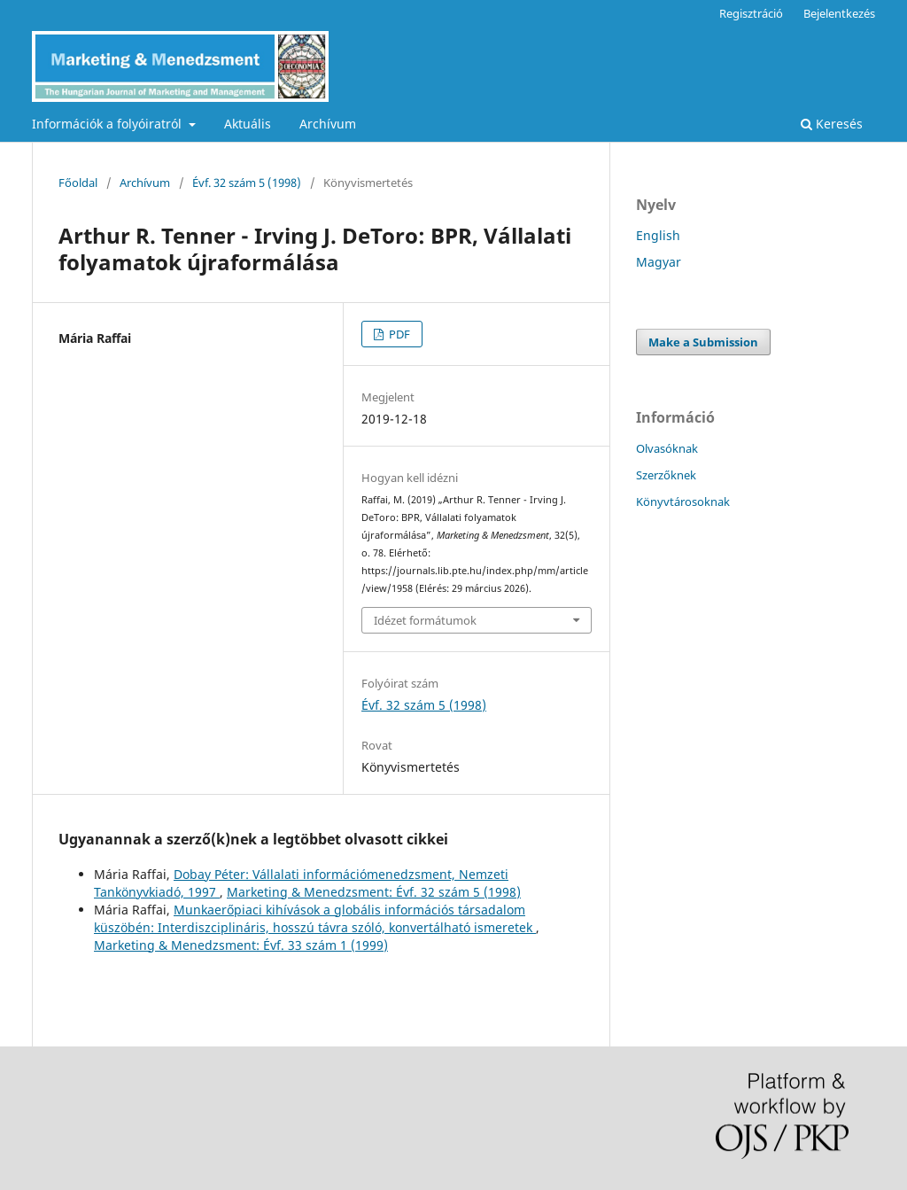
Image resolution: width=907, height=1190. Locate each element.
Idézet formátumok (425, 620)
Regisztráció (751, 13)
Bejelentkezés (839, 13)
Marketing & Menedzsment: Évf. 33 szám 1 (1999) (241, 945)
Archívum (327, 123)
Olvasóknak (667, 448)
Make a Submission (703, 342)
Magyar (658, 261)
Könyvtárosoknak (683, 501)
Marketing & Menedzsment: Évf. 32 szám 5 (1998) (374, 891)
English (658, 235)
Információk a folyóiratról (108, 123)
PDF (398, 334)
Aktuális (247, 123)
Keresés (832, 123)
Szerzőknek (666, 475)
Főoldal (77, 183)
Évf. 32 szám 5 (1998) (246, 183)
